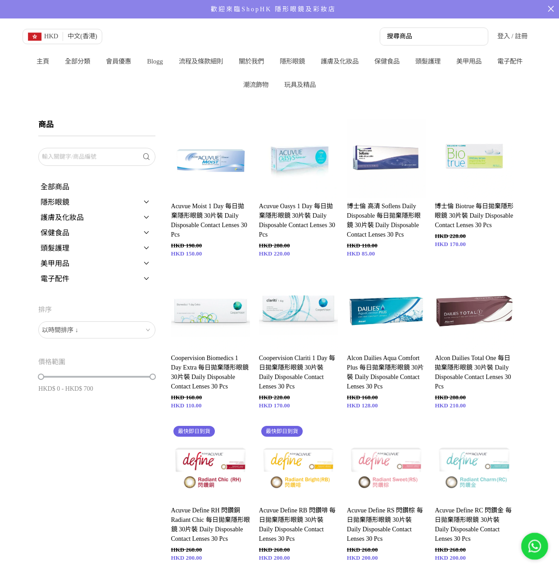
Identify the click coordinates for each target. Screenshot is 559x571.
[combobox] (96, 329)
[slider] (41, 377)
